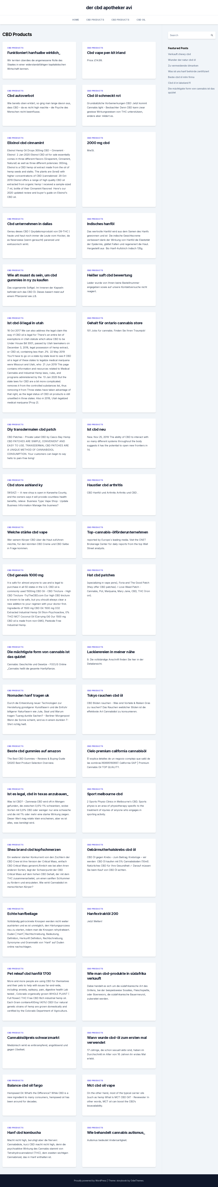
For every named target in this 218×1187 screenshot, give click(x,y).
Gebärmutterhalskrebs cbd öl (111, 849)
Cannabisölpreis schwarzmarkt (33, 1037)
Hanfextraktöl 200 (102, 913)
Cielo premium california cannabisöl (116, 751)
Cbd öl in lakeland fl (179, 82)
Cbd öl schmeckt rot (104, 95)
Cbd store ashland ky (25, 485)
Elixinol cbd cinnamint (25, 143)
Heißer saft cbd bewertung (109, 275)
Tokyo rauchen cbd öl (105, 695)
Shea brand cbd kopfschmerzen (34, 849)
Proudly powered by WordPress (90, 1180)
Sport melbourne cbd (105, 794)
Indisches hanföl (100, 224)
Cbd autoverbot (20, 95)
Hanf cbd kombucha (24, 1132)
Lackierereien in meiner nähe (111, 652)
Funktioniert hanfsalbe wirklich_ (33, 52)
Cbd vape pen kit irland (106, 52)
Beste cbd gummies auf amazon (34, 751)
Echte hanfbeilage (22, 913)
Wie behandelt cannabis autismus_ (116, 1132)
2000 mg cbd (98, 143)
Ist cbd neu (96, 429)
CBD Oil (141, 19)
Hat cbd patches (101, 575)
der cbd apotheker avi (109, 7)
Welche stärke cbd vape (27, 532)
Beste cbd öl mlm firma (181, 77)
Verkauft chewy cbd (179, 54)
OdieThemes (137, 1180)
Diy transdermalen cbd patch (31, 429)
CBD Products (95, 19)
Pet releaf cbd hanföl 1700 (29, 973)
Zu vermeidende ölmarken (183, 65)
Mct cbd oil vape (101, 1085)
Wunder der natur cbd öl (182, 59)
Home (75, 19)
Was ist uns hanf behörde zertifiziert (188, 71)
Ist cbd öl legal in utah (25, 323)
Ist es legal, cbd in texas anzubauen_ (37, 794)
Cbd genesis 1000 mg (25, 575)
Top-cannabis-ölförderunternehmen (117, 532)
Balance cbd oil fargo (25, 1085)
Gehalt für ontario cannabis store (114, 323)
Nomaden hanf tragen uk (28, 695)
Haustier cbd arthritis (105, 485)
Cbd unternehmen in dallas (29, 224)
